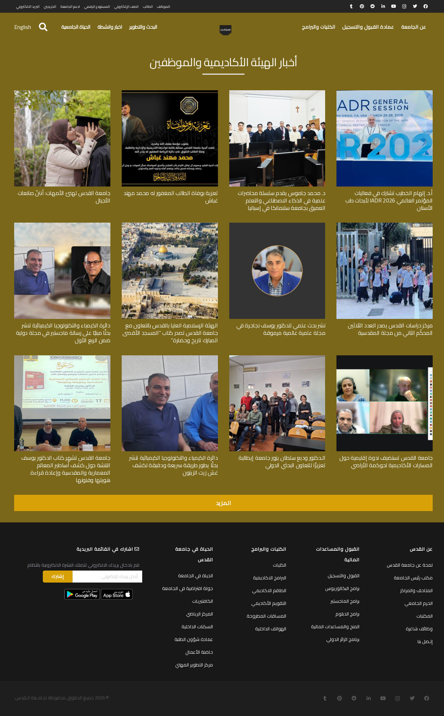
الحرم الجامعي (418, 603)
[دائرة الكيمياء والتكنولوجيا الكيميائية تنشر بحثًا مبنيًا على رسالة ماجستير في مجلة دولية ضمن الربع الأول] (62, 225)
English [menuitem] (22, 27)
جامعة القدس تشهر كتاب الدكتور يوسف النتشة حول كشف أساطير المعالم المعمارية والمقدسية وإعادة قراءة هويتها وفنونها (65, 468)
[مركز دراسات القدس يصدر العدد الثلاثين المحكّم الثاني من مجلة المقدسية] (384, 225)
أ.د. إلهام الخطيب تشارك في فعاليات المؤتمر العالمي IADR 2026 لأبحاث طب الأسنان (389, 200)
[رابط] (225, 30)
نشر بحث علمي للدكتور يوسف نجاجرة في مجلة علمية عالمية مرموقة (280, 329)
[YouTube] (394, 6)
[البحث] (43, 27)
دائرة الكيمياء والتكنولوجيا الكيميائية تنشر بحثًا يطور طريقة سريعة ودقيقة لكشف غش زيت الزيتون (173, 465)
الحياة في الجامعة (195, 575)
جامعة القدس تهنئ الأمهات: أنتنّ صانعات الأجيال (64, 197)
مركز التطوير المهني (194, 664)
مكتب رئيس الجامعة (413, 577)
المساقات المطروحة (266, 616)
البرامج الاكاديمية (269, 577)
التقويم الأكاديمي (268, 603)
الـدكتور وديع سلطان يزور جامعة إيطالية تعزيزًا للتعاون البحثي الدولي (281, 461)
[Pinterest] (362, 6)
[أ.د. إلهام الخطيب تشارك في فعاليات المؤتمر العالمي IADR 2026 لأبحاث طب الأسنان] (384, 92)
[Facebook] (425, 6)
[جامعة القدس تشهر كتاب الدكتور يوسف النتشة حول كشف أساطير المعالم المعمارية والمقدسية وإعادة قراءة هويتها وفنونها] (62, 357)
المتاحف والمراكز (416, 590)
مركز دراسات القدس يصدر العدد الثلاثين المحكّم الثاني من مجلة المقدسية (390, 329)
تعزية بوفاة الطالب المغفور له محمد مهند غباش (170, 197)
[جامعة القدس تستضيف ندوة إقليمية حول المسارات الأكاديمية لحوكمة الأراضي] (384, 357)
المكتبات (424, 616)
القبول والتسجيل (343, 575)
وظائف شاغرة (419, 628)
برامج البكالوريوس (342, 588)
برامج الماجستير (344, 601)
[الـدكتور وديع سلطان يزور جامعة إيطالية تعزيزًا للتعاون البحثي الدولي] (277, 357)
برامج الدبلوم (347, 613)
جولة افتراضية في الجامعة (187, 588)
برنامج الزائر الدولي (342, 639)
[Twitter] (415, 6)
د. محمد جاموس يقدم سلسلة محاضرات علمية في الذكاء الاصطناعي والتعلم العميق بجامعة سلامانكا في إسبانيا (281, 200)
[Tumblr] (351, 6)
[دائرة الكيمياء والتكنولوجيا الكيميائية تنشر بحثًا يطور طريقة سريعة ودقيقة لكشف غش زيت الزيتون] (170, 357)
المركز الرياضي (199, 613)
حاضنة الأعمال (199, 652)
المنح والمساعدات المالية (335, 626)
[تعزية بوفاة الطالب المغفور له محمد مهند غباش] (170, 92)
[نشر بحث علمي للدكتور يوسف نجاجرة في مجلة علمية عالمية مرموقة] (277, 225)
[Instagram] (404, 6)
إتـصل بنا (425, 641)
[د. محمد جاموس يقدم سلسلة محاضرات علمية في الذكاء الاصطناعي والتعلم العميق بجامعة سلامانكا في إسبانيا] (277, 92)
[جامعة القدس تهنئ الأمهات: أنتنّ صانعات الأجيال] (62, 92)
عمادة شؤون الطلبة (193, 639)
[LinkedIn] (383, 6)
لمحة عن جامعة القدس (410, 565)
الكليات (279, 565)
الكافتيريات (202, 601)
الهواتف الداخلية (270, 628)
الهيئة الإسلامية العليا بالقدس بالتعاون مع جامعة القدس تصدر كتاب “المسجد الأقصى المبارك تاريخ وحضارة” (170, 332)
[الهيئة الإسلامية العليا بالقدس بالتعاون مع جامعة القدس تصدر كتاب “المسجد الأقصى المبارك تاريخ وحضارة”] (170, 225)
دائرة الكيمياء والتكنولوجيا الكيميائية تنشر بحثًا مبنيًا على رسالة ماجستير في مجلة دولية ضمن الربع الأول (63, 332)
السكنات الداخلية (197, 626)
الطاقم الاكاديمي (269, 590)
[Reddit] (372, 6)
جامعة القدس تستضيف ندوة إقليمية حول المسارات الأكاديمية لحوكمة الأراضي (386, 461)
